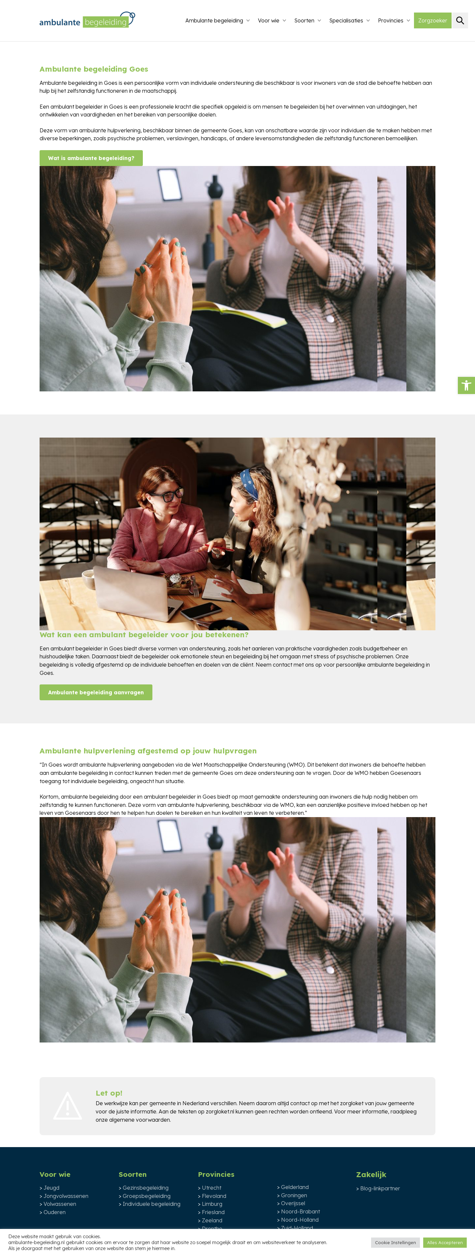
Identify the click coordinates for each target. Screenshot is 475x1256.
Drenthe (212, 1228)
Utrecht (211, 1187)
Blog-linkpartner (380, 1188)
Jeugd (51, 1187)
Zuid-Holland (297, 1228)
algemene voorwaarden (139, 1119)
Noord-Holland (300, 1219)
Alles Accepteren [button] (445, 1242)
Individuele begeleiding (151, 1204)
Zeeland (212, 1220)
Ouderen (55, 1212)
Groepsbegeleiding (147, 1196)
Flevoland (214, 1196)
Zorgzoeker (432, 20)
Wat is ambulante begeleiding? (91, 158)
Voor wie (268, 20)
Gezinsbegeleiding (146, 1187)
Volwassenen (60, 1204)
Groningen (294, 1195)
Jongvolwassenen (66, 1196)
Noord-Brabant (300, 1211)
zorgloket (352, 1103)
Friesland (213, 1212)
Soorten (304, 20)
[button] (466, 385)
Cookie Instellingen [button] (395, 1242)
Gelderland (295, 1187)
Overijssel (293, 1203)
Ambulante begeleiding (214, 20)
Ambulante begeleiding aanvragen (96, 692)
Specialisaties (346, 20)
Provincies (390, 20)
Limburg (212, 1204)
